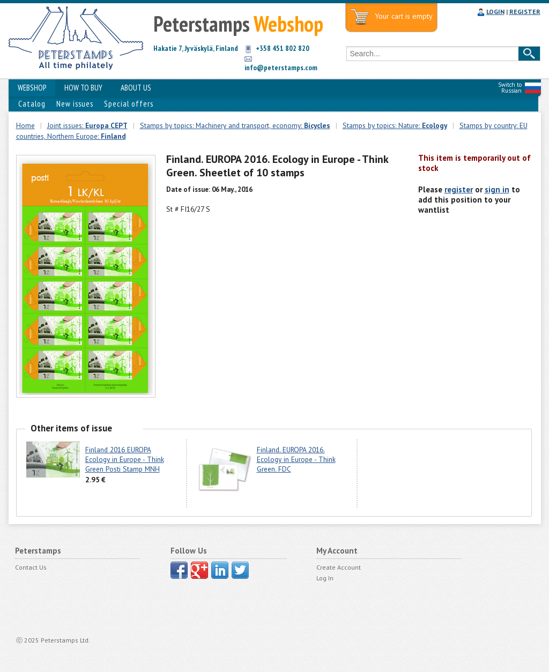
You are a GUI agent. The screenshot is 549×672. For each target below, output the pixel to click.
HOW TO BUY (83, 88)
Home (25, 125)
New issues (74, 104)
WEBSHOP (32, 88)
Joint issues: (87, 125)
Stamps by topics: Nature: (395, 125)
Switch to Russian (510, 87)
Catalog (32, 104)
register (458, 189)
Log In (324, 578)
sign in (497, 189)
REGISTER (524, 12)
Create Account (338, 567)
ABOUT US (136, 88)
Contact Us (31, 567)
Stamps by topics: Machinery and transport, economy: (235, 125)
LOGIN (495, 12)
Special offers (128, 104)
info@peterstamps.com (280, 67)
